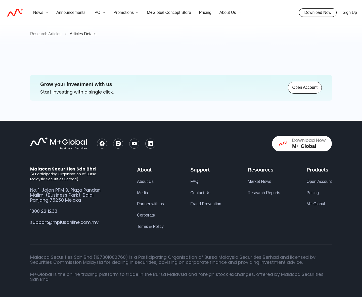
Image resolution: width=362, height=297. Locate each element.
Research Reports (264, 193)
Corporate (146, 215)
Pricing (205, 12)
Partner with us (150, 204)
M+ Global (315, 204)
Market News (259, 181)
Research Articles (46, 34)
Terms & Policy (150, 226)
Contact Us (200, 193)
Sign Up (350, 12)
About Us (145, 181)
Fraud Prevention (205, 204)
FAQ (194, 181)
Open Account (305, 87)
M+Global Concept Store (169, 12)
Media (142, 193)
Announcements (70, 12)
